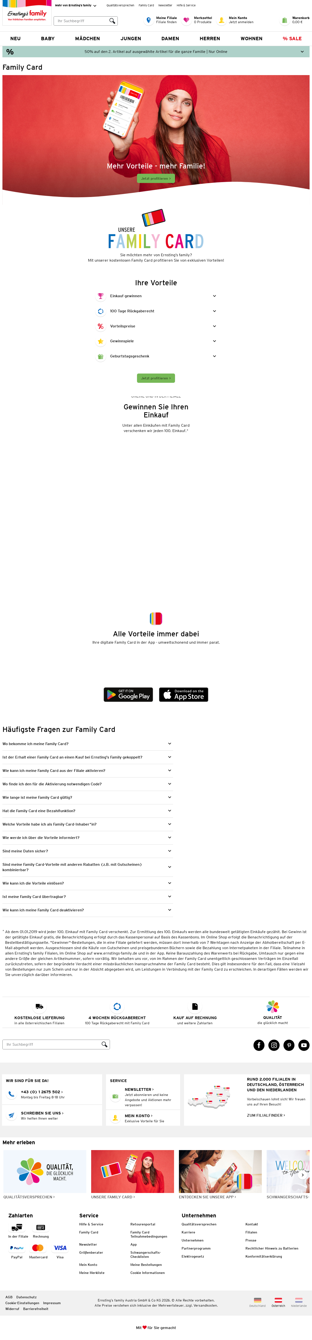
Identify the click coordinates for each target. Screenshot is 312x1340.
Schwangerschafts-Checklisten (145, 1255)
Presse (250, 1240)
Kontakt (251, 1224)
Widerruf (12, 1309)
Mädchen (87, 38)
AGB (8, 1297)
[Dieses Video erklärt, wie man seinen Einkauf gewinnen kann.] (156, 511)
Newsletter (165, 5)
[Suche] (51, 1044)
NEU (15, 38)
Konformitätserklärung (263, 1256)
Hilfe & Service (186, 5)
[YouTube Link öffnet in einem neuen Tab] (304, 1045)
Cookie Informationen (147, 1273)
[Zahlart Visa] (59, 1251)
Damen (170, 38)
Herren (210, 38)
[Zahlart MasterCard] (38, 1251)
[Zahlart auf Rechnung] (40, 1230)
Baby (48, 38)
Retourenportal (142, 1224)
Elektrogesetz (193, 1256)
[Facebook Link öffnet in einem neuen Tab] (259, 1045)
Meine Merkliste (92, 1273)
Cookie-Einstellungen (22, 1303)
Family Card (146, 5)
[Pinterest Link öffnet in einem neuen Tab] (289, 1045)
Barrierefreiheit (36, 1309)
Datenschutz (26, 1297)
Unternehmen (193, 1240)
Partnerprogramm (196, 1248)
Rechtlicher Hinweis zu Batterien (271, 1248)
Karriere (188, 1232)
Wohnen (252, 38)
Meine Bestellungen (146, 1265)
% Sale (292, 38)
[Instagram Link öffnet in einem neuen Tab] (274, 1045)
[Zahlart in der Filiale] (18, 1230)
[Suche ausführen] (112, 21)
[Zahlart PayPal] (16, 1251)
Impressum (52, 1303)
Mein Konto (88, 1265)
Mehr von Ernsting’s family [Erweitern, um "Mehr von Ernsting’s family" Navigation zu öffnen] (75, 5)
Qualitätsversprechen (120, 5)
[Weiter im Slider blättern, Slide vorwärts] (302, 1175)
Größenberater (91, 1252)
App (133, 1244)
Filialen (251, 1232)
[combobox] (85, 21)
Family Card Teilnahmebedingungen (148, 1234)
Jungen (130, 38)
